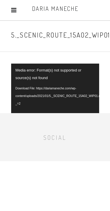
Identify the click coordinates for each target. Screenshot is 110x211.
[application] (55, 88)
